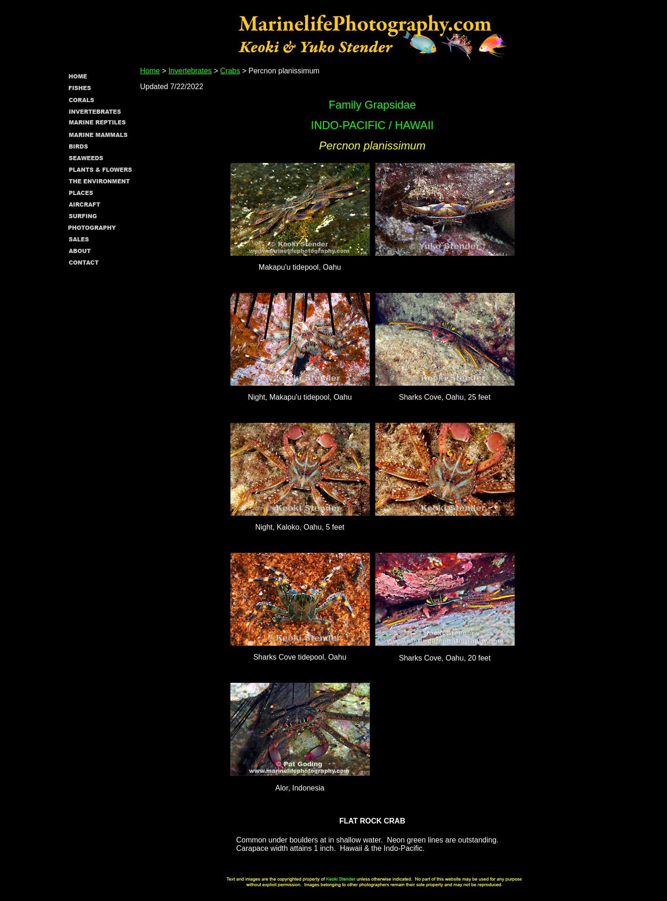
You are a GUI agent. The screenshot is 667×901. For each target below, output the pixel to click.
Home (150, 71)
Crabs (230, 71)
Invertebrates (189, 71)
